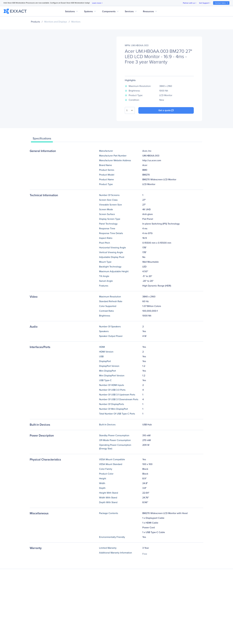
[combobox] (130, 110)
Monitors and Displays (55, 21)
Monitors (75, 21)
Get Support (205, 3)
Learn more (97, 3)
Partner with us (190, 3)
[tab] (42, 139)
